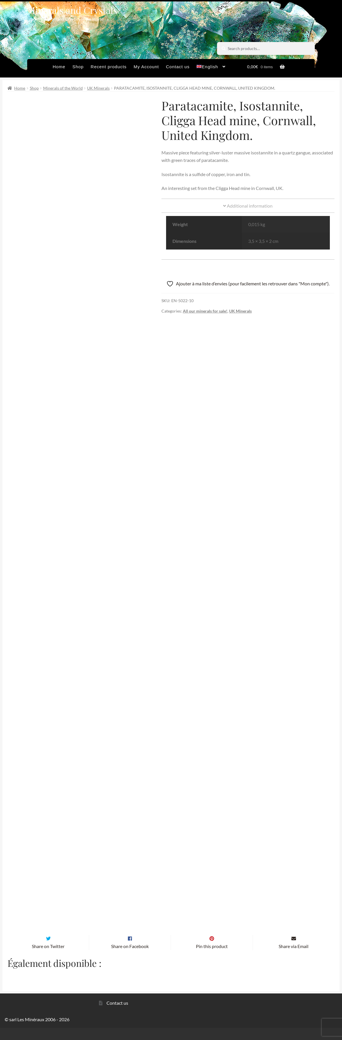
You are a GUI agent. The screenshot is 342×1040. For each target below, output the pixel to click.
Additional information (248, 205)
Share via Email (293, 958)
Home (59, 66)
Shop (78, 66)
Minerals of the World (63, 88)
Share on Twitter (48, 958)
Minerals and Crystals (72, 10)
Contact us (178, 66)
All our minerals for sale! (205, 311)
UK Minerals (98, 88)
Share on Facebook (130, 958)
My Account (146, 66)
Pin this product (212, 958)
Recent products (108, 66)
